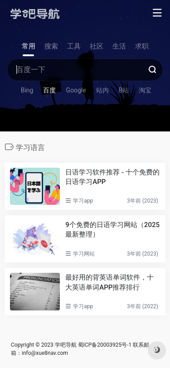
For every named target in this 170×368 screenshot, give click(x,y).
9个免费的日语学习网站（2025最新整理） (112, 229)
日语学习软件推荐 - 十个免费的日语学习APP (112, 177)
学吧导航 (66, 345)
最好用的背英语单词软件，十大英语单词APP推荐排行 (109, 282)
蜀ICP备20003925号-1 (105, 345)
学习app (83, 201)
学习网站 (84, 254)
